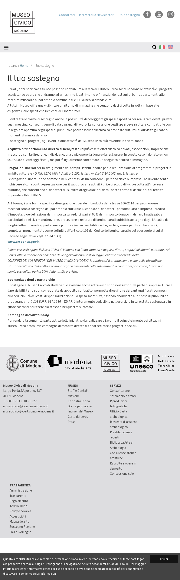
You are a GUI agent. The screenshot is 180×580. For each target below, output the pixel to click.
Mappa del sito (19, 521)
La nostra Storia (79, 401)
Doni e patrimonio (80, 406)
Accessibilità (18, 516)
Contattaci (67, 15)
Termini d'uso (18, 506)
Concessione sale (122, 473)
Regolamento (19, 501)
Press (71, 421)
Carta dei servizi (78, 416)
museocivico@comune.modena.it (25, 406)
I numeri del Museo (80, 411)
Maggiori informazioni (42, 573)
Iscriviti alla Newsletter (96, 15)
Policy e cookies (20, 511)
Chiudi (164, 559)
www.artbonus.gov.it (23, 241)
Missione (74, 396)
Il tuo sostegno (129, 15)
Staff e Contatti (78, 390)
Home (24, 65)
